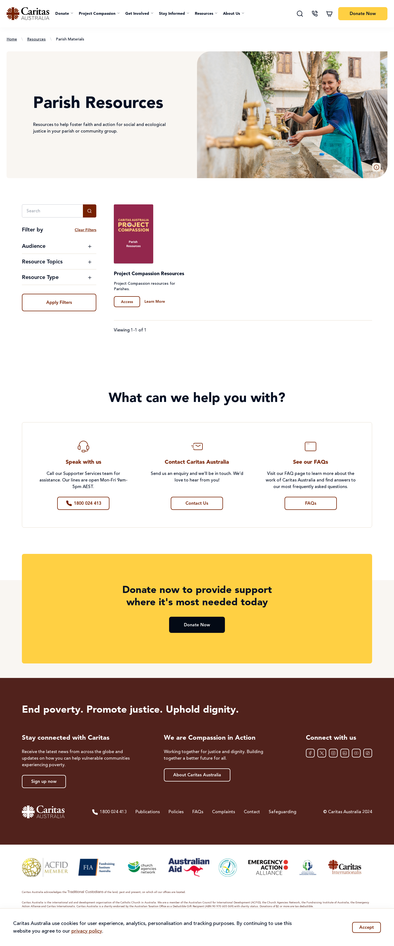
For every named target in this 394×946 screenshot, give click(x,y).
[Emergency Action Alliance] (267, 867)
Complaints (223, 812)
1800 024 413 (109, 812)
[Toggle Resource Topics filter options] (57, 262)
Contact (252, 812)
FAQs (197, 812)
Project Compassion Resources (149, 273)
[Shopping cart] (329, 13)
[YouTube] (356, 753)
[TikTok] (367, 753)
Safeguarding (282, 812)
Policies (176, 812)
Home (12, 39)
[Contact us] (314, 13)
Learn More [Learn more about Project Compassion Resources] (154, 302)
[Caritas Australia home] (28, 13)
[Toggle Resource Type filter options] (57, 277)
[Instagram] (333, 753)
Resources (36, 39)
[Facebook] (310, 753)
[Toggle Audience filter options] (57, 246)
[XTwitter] (321, 753)
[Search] (299, 13)
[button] (64, 14)
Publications (147, 812)
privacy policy (86, 931)
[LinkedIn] (344, 753)
